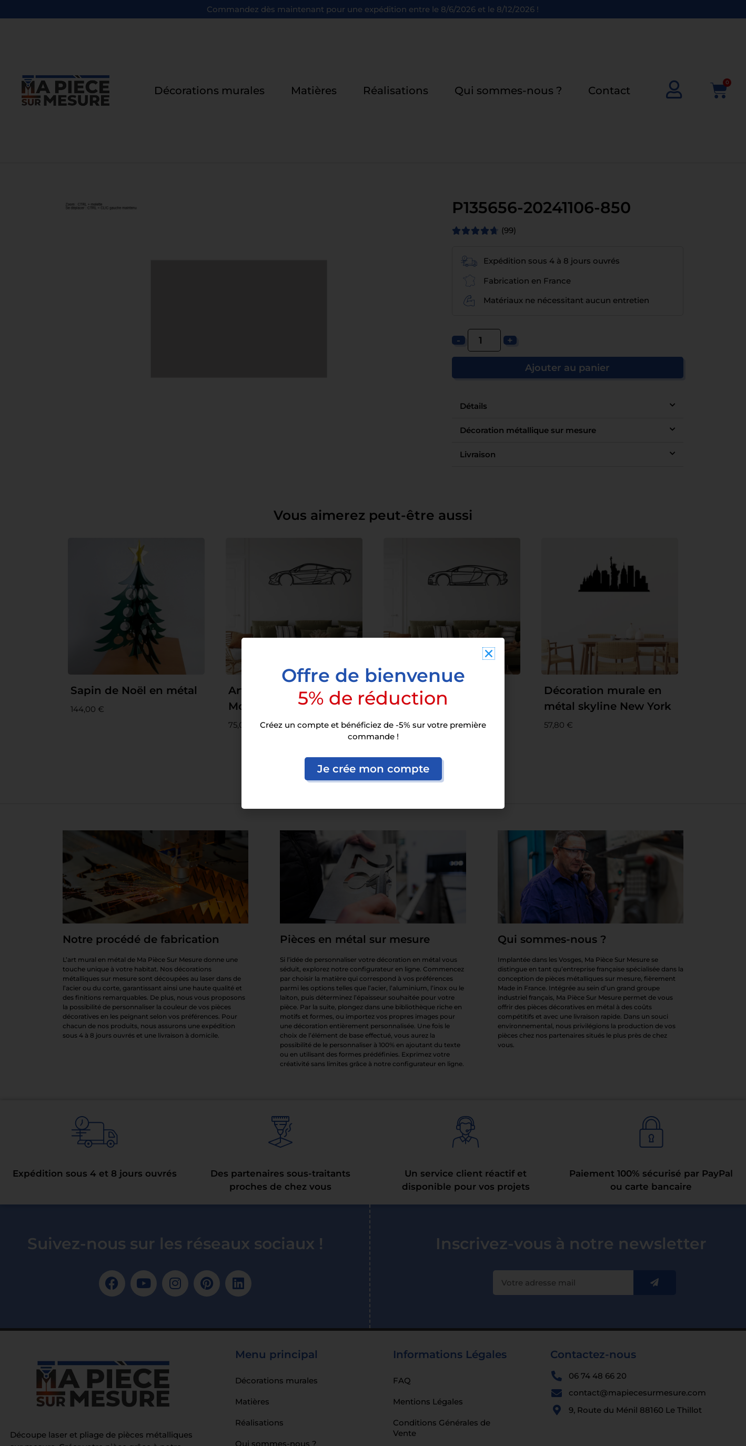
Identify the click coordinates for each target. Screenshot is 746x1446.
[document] (373, 723)
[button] (488, 653)
